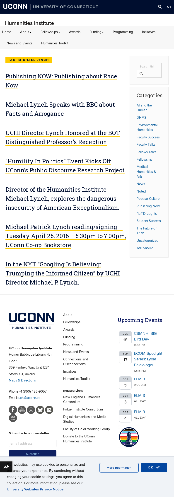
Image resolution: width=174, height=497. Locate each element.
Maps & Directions (22, 380)
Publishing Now (148, 206)
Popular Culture (148, 199)
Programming (123, 32)
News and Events (19, 43)
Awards (74, 32)
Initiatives (148, 32)
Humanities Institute (29, 23)
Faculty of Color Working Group (86, 429)
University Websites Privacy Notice (35, 489)
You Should (145, 248)
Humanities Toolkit (54, 43)
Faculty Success (148, 137)
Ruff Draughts (147, 214)
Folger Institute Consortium (83, 409)
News (141, 184)
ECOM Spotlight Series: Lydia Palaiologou (148, 359)
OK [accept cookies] (154, 467)
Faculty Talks (146, 144)
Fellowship (144, 159)
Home (6, 32)
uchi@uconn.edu (30, 398)
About (25, 32)
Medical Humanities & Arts (146, 172)
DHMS (141, 118)
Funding (96, 32)
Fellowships (50, 32)
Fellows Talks (146, 152)
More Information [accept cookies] (119, 468)
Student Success (149, 221)
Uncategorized (147, 241)
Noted (141, 191)
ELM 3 (139, 379)
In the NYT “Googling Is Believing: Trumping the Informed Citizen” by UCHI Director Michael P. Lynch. (62, 273)
